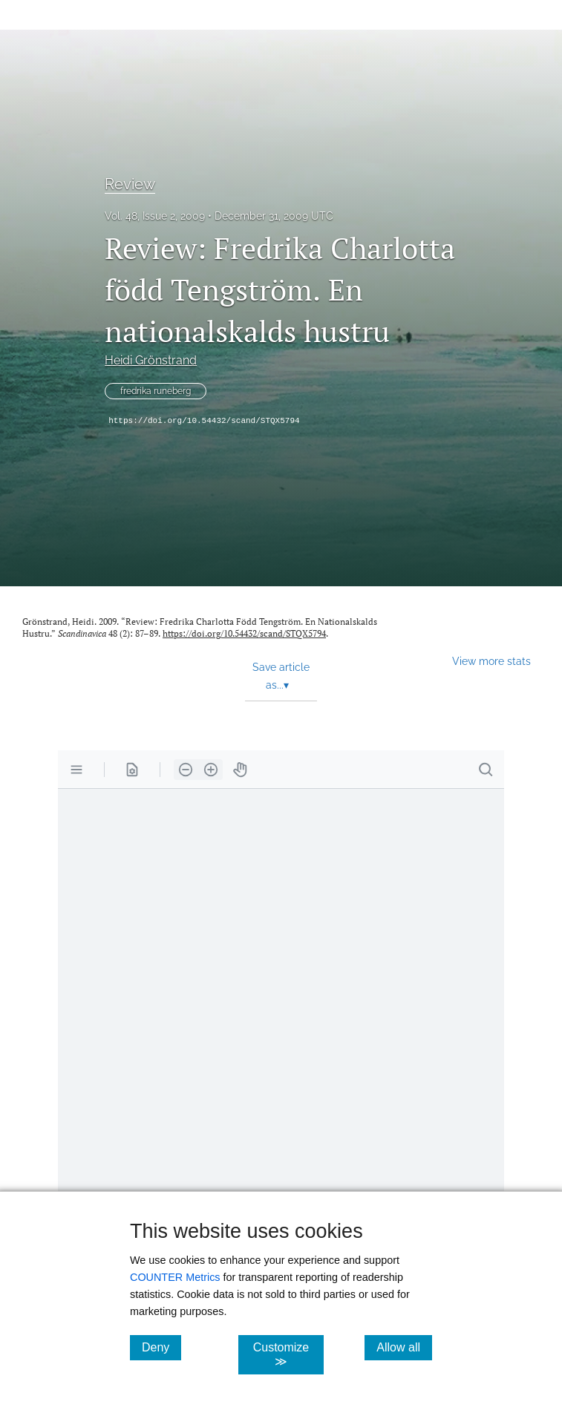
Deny (161, 1347)
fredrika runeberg (155, 391)
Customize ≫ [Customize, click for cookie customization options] (288, 1354)
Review (130, 184)
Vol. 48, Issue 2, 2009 (155, 216)
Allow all (404, 1347)
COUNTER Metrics (175, 1277)
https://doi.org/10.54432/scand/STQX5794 (203, 420)
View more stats (491, 661)
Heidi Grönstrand (151, 360)
